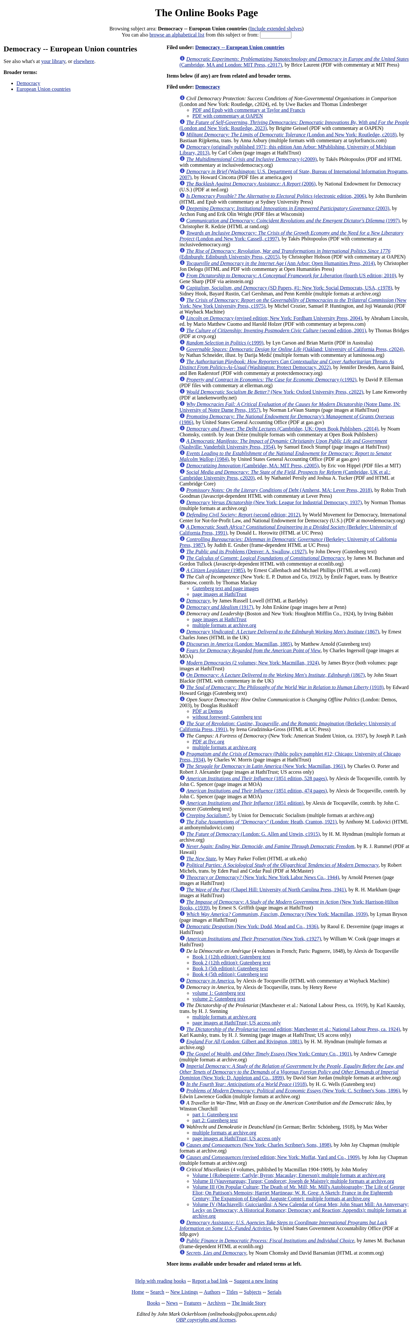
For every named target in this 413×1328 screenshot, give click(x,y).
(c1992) (271, 379)
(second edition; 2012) (243, 514)
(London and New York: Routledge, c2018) (291, 134)
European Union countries (43, 89)
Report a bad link (210, 1281)
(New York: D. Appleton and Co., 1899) (291, 1071)
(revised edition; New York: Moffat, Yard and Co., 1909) (272, 1157)
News (172, 1303)
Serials (274, 1292)
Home (138, 1292)
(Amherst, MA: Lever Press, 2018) (279, 490)
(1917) (219, 607)
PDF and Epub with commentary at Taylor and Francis (248, 110)
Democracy (28, 83)
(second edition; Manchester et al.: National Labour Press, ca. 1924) (293, 1029)
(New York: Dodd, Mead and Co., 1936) (252, 926)
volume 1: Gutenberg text (218, 993)
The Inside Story (249, 1303)
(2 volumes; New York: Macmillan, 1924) (252, 662)
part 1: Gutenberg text (215, 1114)
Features (192, 1303)
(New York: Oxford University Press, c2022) (274, 392)
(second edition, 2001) (276, 330)
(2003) (287, 208)
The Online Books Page (206, 12)
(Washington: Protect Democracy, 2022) (286, 364)
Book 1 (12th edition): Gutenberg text (231, 957)
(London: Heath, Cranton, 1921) (261, 821)
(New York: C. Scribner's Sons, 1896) (293, 1090)
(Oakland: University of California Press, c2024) (294, 349)
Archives (216, 1303)
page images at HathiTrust (219, 594)
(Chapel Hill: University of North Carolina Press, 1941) (266, 889)
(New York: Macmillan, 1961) (265, 766)
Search (157, 1292)
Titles (232, 1292)
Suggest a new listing (256, 1281)
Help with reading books (160, 1281)
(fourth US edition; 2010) (291, 275)
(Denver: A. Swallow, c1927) (246, 551)
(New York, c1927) (253, 938)
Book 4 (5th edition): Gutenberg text (230, 974)
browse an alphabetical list (176, 34)
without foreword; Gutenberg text (227, 717)
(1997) (292, 220)
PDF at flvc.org (208, 741)
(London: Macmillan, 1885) (239, 644)
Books (153, 1303)
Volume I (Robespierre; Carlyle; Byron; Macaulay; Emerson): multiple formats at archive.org (288, 1175)
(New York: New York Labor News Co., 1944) (262, 877)
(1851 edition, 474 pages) (256, 790)
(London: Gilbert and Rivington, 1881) (244, 1041)
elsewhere (84, 61)
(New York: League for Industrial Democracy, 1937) (274, 502)
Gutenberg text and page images (225, 588)
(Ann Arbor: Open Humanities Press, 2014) (280, 263)
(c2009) (251, 159)
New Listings (184, 1292)
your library (53, 61)
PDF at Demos (207, 711)
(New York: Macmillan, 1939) (277, 914)
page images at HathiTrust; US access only (236, 1022)
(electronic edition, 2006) (276, 196)
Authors (212, 1292)
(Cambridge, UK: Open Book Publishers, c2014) (282, 428)
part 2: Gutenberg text (215, 1120)
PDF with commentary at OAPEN (227, 116)
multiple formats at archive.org (224, 625)
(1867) (282, 631)
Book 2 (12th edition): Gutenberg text (231, 962)
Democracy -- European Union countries (239, 47)
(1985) (215, 570)
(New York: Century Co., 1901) (268, 1054)
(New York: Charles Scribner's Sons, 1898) (258, 1145)
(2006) (251, 183)
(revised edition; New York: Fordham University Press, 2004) (274, 318)
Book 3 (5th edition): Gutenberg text (230, 968)
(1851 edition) (245, 803)
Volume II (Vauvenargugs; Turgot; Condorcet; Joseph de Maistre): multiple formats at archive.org (293, 1181)
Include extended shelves (276, 28)
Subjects (252, 1292)
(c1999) (224, 342)
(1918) (285, 687)
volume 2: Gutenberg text (218, 999)
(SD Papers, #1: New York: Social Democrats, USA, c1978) (289, 288)
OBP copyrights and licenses (206, 1320)
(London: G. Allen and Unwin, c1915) (253, 834)
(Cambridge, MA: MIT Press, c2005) (252, 465)
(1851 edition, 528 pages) (256, 778)
